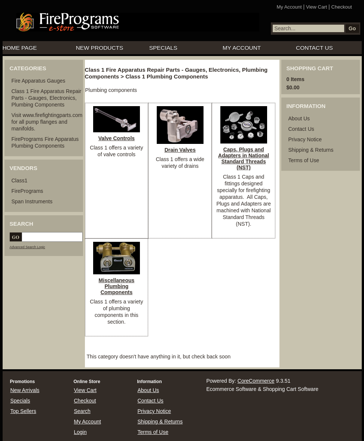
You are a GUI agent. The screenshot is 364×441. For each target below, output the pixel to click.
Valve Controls (116, 138)
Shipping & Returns (311, 150)
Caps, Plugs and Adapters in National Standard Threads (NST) (243, 158)
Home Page (20, 47)
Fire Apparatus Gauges (38, 81)
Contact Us (314, 47)
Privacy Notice (305, 139)
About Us (299, 118)
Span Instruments (32, 201)
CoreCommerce (256, 381)
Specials (163, 47)
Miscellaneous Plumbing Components (117, 286)
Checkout (341, 7)
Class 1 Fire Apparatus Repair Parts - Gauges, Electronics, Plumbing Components (47, 98)
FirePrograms (27, 191)
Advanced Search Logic (27, 247)
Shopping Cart (310, 68)
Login (80, 432)
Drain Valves (180, 150)
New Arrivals (25, 390)
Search (82, 411)
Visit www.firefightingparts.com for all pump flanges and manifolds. (47, 122)
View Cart (316, 7)
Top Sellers (23, 411)
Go (352, 28)
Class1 (20, 181)
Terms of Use (303, 160)
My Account (289, 7)
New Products (99, 47)
